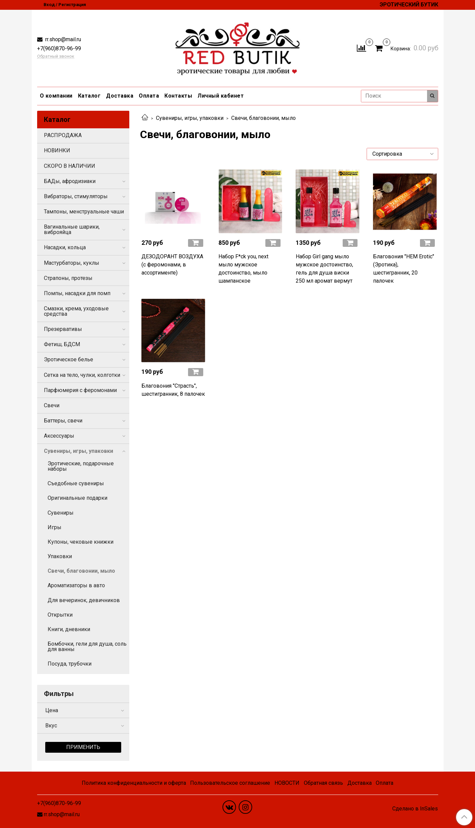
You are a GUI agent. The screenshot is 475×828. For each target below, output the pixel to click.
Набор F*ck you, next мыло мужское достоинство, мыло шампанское (243, 268)
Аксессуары (59, 436)
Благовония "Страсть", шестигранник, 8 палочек (173, 390)
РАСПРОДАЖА (63, 135)
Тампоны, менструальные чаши (84, 211)
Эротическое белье (68, 359)
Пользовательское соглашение (230, 783)
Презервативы (63, 329)
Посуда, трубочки (69, 664)
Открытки (60, 615)
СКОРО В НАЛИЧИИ (69, 166)
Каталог (89, 96)
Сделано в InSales (415, 808)
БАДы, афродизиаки (70, 181)
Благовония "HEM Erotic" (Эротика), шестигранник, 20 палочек (403, 268)
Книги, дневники (69, 629)
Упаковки (60, 556)
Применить (83, 747)
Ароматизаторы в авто (76, 585)
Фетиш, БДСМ (62, 344)
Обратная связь (323, 783)
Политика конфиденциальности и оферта (134, 783)
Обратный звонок (55, 56)
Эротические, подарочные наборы (81, 466)
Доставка (119, 96)
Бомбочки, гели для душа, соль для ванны (87, 646)
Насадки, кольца (65, 247)
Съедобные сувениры (76, 483)
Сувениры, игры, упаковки (189, 118)
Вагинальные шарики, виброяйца (72, 229)
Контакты (178, 96)
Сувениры (61, 513)
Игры (54, 527)
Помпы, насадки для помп (77, 293)
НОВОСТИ (286, 783)
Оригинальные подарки (77, 498)
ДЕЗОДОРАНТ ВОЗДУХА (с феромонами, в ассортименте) (172, 264)
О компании (56, 96)
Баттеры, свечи (63, 420)
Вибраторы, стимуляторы (76, 196)
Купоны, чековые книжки (80, 542)
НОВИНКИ (57, 150)
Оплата (149, 96)
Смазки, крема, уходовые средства (76, 311)
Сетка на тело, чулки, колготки (82, 375)
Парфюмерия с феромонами (80, 390)
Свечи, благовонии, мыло (81, 571)
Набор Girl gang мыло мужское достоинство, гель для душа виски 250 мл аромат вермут (324, 268)
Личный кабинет (220, 96)
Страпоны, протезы (68, 278)
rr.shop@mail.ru (62, 39)
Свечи (51, 405)
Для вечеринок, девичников (84, 600)
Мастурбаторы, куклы (71, 263)
